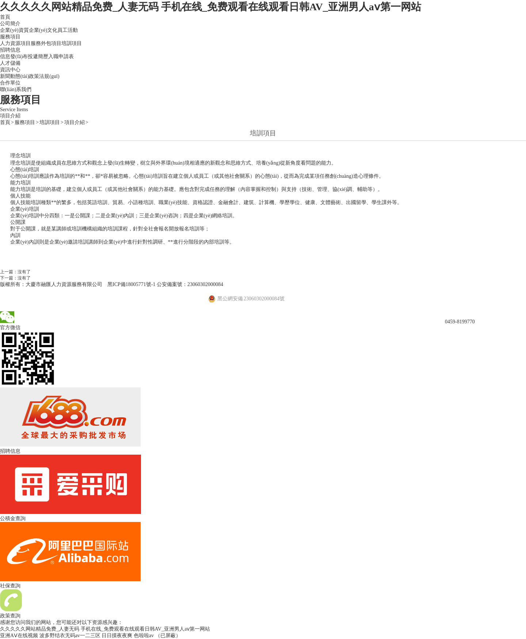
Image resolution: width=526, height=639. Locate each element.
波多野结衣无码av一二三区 (69, 635)
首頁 (5, 17)
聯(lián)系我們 (15, 89)
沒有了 (24, 271)
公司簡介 (10, 23)
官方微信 (10, 327)
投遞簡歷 (38, 56)
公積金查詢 (13, 518)
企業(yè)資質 (14, 30)
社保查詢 (10, 586)
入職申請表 (61, 56)
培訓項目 (71, 43)
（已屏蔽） (168, 635)
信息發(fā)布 (14, 56)
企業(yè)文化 (43, 30)
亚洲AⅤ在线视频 (19, 635)
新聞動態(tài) (14, 76)
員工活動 (67, 30)
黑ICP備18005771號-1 (131, 284)
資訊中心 (10, 69)
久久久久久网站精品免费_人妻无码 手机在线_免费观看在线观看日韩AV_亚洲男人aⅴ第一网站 (210, 6)
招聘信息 (10, 50)
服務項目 (10, 37)
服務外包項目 (46, 43)
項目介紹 (10, 116)
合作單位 (10, 83)
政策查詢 (10, 616)
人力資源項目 (15, 43)
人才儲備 (10, 63)
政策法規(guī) (44, 76)
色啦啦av (144, 635)
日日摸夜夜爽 (117, 635)
